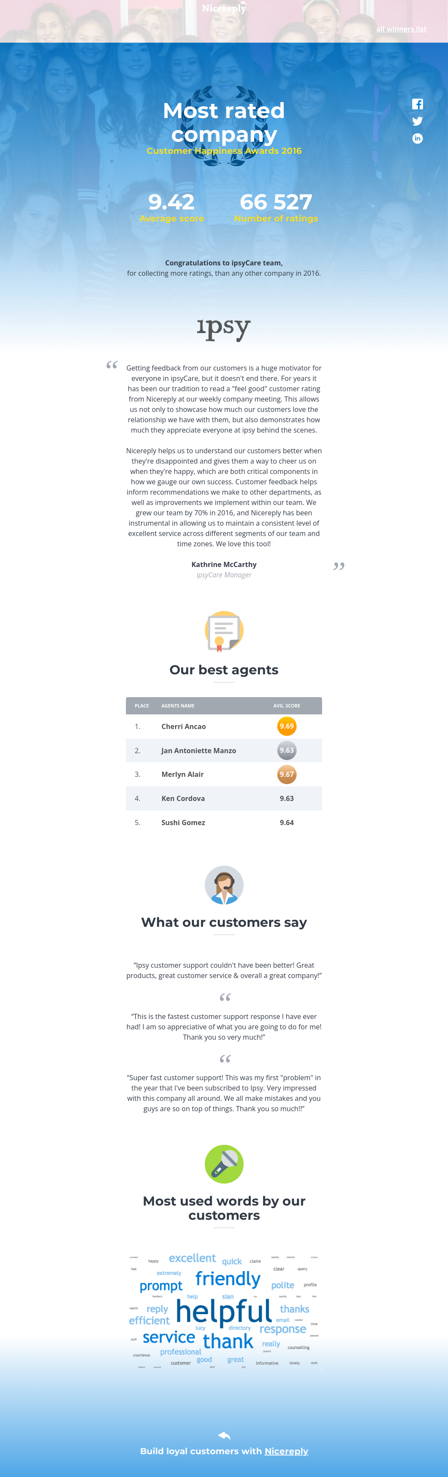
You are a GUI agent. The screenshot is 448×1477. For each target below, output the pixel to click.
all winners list (401, 29)
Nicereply (286, 1451)
